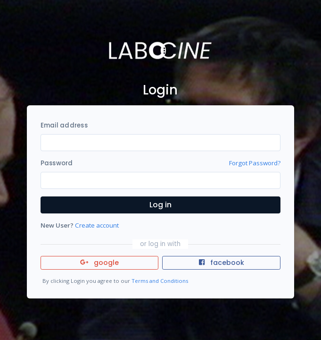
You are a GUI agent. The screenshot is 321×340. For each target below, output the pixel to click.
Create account (97, 225)
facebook (221, 262)
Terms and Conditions (160, 280)
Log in (160, 204)
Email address (64, 125)
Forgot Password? (254, 163)
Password (57, 163)
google (99, 262)
